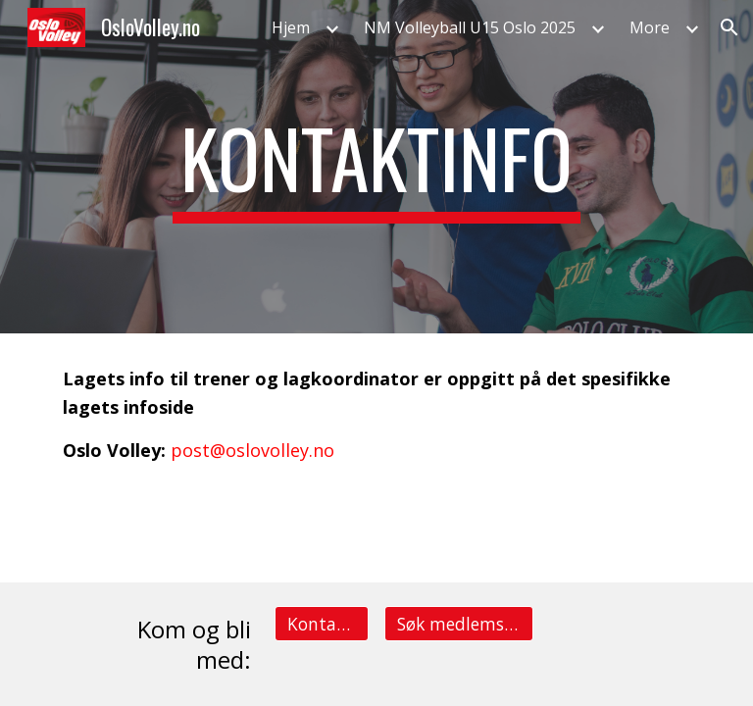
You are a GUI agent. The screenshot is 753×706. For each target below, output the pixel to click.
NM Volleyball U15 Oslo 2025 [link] (470, 27)
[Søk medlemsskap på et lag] (458, 623)
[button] (729, 27)
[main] (376, 166)
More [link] (649, 27)
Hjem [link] (291, 27)
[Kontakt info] (321, 623)
